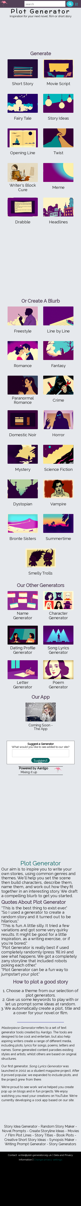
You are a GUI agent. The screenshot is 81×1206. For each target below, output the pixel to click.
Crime (58, 400)
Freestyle (23, 331)
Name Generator (22, 615)
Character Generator (58, 615)
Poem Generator (58, 684)
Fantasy (58, 365)
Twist (58, 153)
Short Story (22, 83)
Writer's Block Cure (23, 187)
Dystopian (22, 504)
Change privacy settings (48, 1159)
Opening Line (22, 153)
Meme (58, 187)
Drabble (22, 222)
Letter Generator (22, 684)
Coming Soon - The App (41, 727)
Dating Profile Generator (22, 650)
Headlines (58, 222)
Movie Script (58, 83)
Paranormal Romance (23, 400)
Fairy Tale (23, 118)
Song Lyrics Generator (58, 650)
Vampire (58, 504)
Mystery (22, 469)
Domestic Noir (22, 435)
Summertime (58, 538)
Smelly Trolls (40, 573)
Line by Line (58, 331)
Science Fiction (58, 469)
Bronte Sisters (23, 538)
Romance (23, 365)
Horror (58, 435)
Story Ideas (58, 118)
